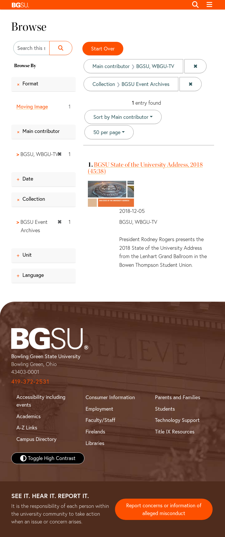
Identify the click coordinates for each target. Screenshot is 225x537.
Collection (33, 199)
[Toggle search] (195, 5)
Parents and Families (177, 397)
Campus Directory (36, 439)
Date (27, 178)
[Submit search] (60, 48)
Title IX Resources (174, 431)
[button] (98, 5)
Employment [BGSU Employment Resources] (99, 408)
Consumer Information (110, 397)
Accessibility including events (40, 401)
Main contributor (41, 131)
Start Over (103, 48)
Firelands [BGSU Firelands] (95, 431)
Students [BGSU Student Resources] (165, 408)
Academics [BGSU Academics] (28, 416)
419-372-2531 (30, 381)
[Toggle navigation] (209, 5)
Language (33, 275)
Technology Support (177, 420)
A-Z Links (26, 427)
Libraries (95, 443)
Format (30, 83)
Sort (120, 117)
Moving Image (32, 106)
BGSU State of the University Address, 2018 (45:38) (145, 168)
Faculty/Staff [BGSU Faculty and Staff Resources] (100, 420)
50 (106, 132)
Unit (27, 254)
